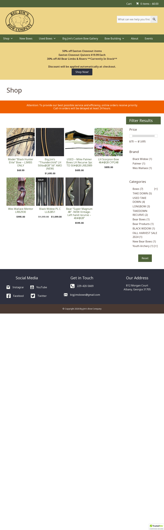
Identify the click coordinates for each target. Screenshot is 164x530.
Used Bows (47, 38)
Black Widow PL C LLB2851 (50, 210)
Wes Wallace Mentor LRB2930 (20, 210)
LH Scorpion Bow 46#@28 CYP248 (108, 161)
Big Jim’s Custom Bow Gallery (80, 38)
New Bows (25, 38)
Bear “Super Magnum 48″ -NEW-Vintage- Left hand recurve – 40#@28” (79, 213)
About (134, 38)
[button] (156, 527)
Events (149, 38)
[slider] (130, 136)
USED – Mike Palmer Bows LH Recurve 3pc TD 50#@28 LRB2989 (79, 162)
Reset (145, 258)
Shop (8, 38)
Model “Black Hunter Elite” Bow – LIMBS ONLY (20, 162)
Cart (129, 4)
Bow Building (114, 38)
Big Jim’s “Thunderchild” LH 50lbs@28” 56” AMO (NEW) (50, 164)
